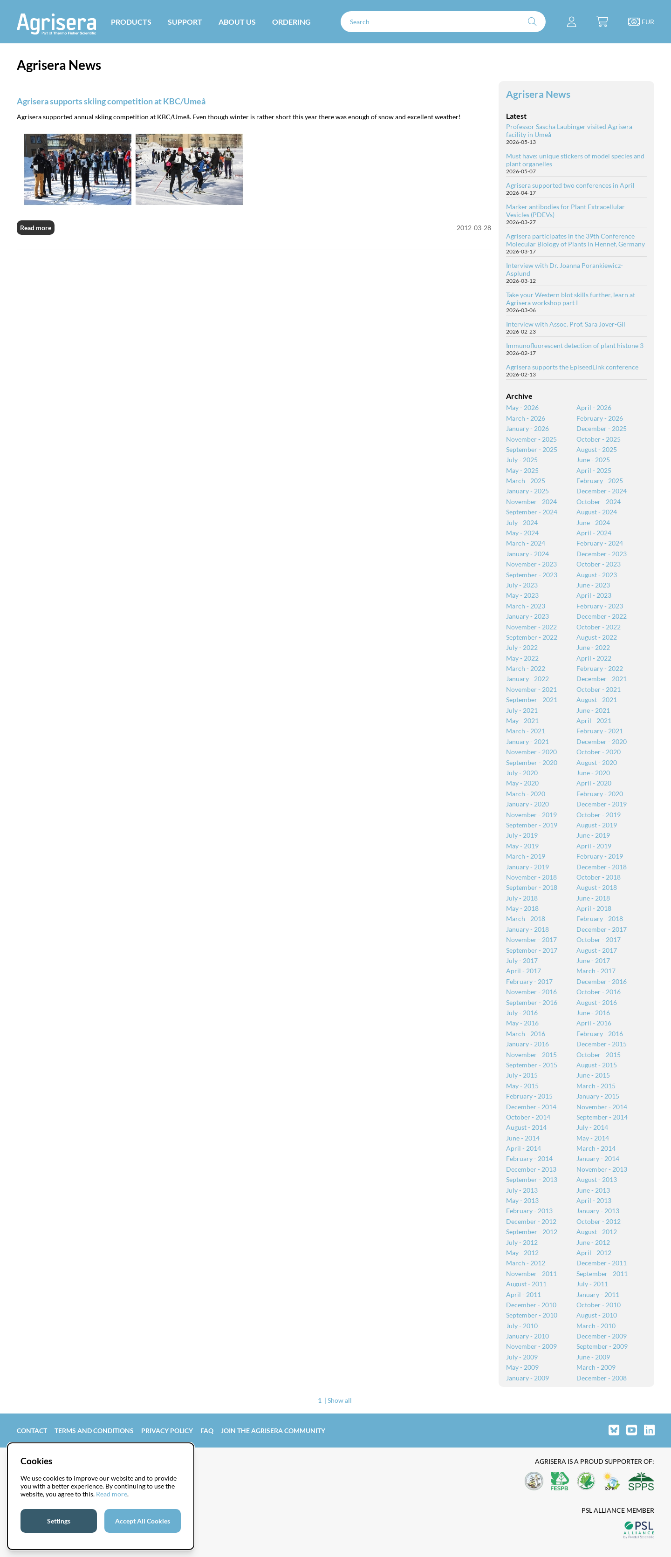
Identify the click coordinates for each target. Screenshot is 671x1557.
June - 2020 (593, 773)
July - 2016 (522, 1013)
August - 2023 (596, 575)
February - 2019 (599, 856)
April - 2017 (523, 971)
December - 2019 (601, 804)
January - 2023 (527, 616)
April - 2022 (593, 658)
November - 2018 (531, 877)
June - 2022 (593, 647)
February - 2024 (599, 543)
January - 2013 (597, 1211)
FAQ (206, 1430)
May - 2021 (522, 720)
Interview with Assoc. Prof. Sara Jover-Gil (565, 324)
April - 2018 (593, 908)
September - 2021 (531, 699)
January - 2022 (527, 679)
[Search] (443, 21)
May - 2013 (522, 1200)
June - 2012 (593, 1242)
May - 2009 (522, 1367)
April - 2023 (593, 595)
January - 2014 (597, 1158)
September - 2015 (531, 1065)
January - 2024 (527, 554)
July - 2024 (522, 522)
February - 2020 (599, 794)
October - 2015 (598, 1054)
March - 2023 (525, 606)
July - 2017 (522, 960)
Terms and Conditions (94, 1430)
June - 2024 (593, 522)
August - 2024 (596, 512)
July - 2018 (522, 898)
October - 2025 (598, 439)
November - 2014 (601, 1107)
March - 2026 (525, 418)
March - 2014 (596, 1148)
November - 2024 (531, 501)
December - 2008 (601, 1378)
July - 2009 (522, 1357)
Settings (58, 1521)
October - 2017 (598, 939)
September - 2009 (602, 1346)
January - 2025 (527, 491)
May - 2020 (522, 783)
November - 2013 (601, 1169)
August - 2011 (526, 1284)
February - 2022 (599, 668)
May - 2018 (522, 908)
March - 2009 (596, 1367)
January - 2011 (597, 1294)
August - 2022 (596, 637)
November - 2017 (531, 939)
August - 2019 (596, 825)
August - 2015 (596, 1065)
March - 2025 (525, 481)
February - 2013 (529, 1211)
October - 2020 (598, 752)
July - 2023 (522, 585)
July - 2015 (522, 1075)
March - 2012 (525, 1263)
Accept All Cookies (142, 1521)
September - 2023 (531, 575)
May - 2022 (522, 658)
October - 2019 (598, 815)
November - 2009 (531, 1346)
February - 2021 (599, 731)
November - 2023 (531, 564)
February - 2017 (529, 981)
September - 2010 (531, 1315)
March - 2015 (596, 1086)
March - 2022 (525, 668)
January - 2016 (527, 1044)
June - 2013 (593, 1190)
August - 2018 (596, 887)
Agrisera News (538, 94)
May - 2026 (522, 407)
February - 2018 (599, 918)
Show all (340, 1400)
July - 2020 (522, 773)
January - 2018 (527, 929)
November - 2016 (531, 992)
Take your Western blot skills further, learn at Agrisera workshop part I (570, 299)
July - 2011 (592, 1284)
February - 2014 (529, 1158)
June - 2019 (593, 835)
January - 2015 (597, 1096)
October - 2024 (598, 501)
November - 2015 (531, 1054)
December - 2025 (601, 428)
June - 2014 (523, 1138)
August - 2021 (596, 699)
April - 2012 (593, 1253)
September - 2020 (531, 762)
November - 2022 (531, 627)
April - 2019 (593, 846)
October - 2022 (598, 627)
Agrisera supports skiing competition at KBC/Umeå (111, 101)
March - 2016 (525, 1034)
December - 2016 (601, 981)
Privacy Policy (167, 1430)
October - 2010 (598, 1305)
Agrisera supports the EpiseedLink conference (572, 367)
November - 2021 (531, 689)
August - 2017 (596, 950)
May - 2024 (522, 533)
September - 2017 (531, 950)
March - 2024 (525, 543)
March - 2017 (596, 971)
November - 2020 (531, 752)
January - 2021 (527, 741)
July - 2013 (522, 1190)
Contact (32, 1430)
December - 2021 (601, 679)
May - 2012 (522, 1253)
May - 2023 (522, 595)
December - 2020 (601, 741)
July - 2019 (522, 835)
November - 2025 (531, 439)
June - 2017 (593, 960)
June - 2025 (593, 460)
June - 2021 (593, 710)
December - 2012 (531, 1221)
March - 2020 (525, 794)
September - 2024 (531, 512)
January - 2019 (527, 867)
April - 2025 (593, 470)
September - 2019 (531, 825)
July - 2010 (522, 1326)
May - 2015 (522, 1086)
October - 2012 (598, 1221)
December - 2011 (601, 1263)
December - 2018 (601, 867)
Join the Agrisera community (273, 1430)
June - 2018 (593, 898)
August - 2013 (596, 1179)
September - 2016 (531, 1002)
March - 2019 (525, 856)
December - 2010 (531, 1305)
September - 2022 (531, 637)
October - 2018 (598, 877)
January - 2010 (527, 1336)
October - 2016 (598, 992)
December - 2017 (601, 929)
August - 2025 (596, 449)
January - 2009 (527, 1378)
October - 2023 (598, 564)
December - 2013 (531, 1169)
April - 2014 (523, 1148)
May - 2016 (522, 1023)
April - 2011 (523, 1294)
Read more (35, 228)
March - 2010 (596, 1326)
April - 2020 (593, 783)
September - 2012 (531, 1232)
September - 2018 (531, 887)
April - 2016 (593, 1023)
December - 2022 (601, 616)
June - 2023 (593, 585)
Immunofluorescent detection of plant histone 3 (575, 345)
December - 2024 (601, 491)
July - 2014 (592, 1127)
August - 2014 (526, 1127)
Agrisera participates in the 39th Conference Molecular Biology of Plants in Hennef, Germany (575, 240)
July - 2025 (522, 460)
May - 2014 (592, 1138)
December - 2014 (531, 1107)
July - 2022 (522, 647)
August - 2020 (596, 762)
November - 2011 (531, 1273)
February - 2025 (599, 481)
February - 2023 (599, 606)
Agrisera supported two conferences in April (570, 185)
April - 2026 (593, 407)
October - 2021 (598, 689)
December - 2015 (601, 1044)
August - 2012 (596, 1232)
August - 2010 (596, 1315)
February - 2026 (599, 418)
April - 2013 (593, 1200)
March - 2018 (525, 918)
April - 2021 (593, 720)
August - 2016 (596, 1002)
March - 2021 (525, 731)
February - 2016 (599, 1034)
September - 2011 (602, 1273)
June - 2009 (593, 1357)
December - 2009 (601, 1336)
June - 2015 (593, 1075)
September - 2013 (531, 1179)
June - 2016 (593, 1013)
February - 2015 (529, 1096)
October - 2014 (528, 1117)
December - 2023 (601, 554)
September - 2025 (531, 449)
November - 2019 (531, 815)
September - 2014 (602, 1117)
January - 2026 (527, 428)
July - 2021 (522, 710)
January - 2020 (527, 804)
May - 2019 (522, 846)
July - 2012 (522, 1242)
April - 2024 (593, 533)
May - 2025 (522, 470)
